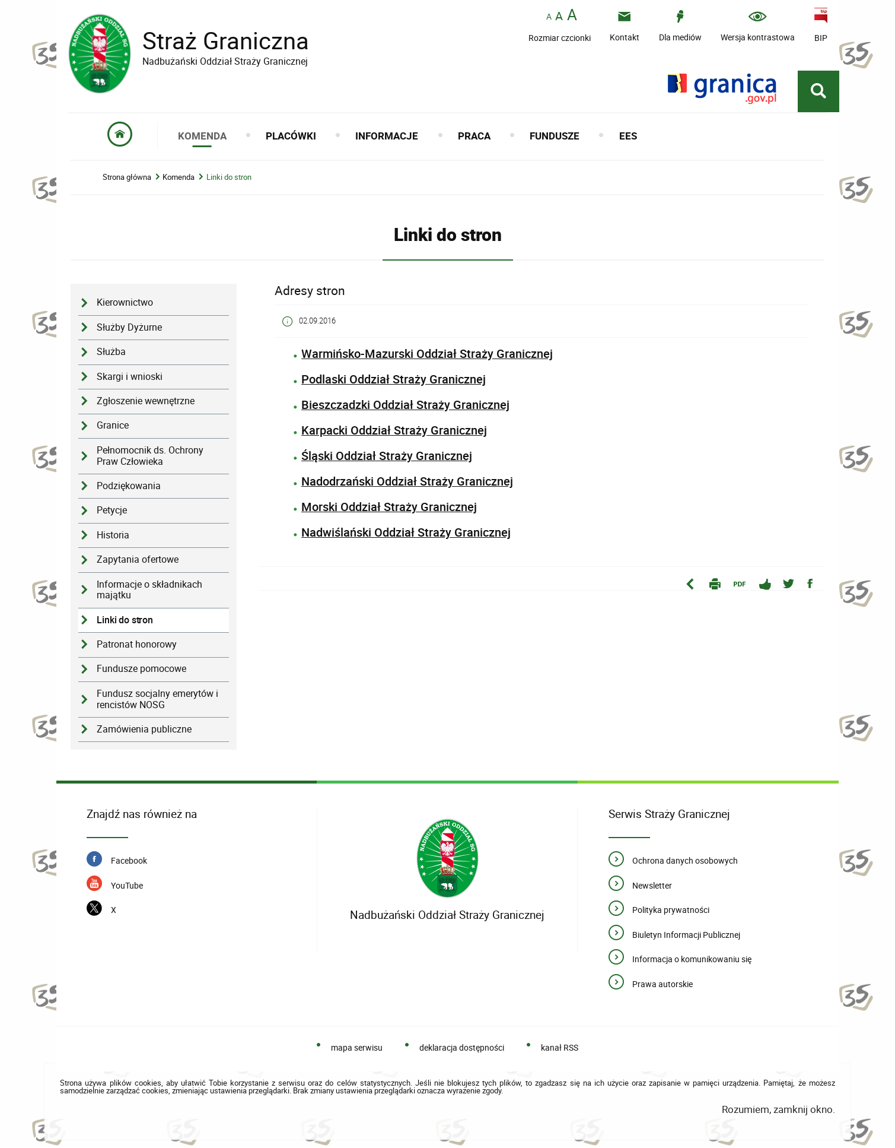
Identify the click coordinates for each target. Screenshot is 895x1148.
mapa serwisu (357, 1048)
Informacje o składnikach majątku (149, 590)
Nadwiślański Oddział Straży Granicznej (406, 533)
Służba (111, 352)
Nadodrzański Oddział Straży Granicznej (407, 482)
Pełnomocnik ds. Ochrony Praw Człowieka (150, 456)
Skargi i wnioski (130, 377)
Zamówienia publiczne (144, 730)
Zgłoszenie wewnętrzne (146, 401)
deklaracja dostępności (461, 1048)
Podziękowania (129, 486)
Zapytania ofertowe (138, 560)
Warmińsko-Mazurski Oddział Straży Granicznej (427, 354)
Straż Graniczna (216, 41)
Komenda (179, 178)
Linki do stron (228, 178)
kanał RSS (559, 1048)
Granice (113, 426)
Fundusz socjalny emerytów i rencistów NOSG (157, 700)
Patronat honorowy (137, 645)
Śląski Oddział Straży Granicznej (386, 456)
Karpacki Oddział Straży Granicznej (394, 431)
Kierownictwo (125, 303)
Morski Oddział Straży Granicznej (389, 507)
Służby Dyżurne (129, 328)
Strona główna (127, 178)
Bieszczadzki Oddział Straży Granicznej (405, 405)
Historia (113, 535)
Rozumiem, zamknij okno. (778, 1110)
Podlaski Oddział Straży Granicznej (393, 380)
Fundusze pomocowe (141, 670)
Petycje (112, 511)
